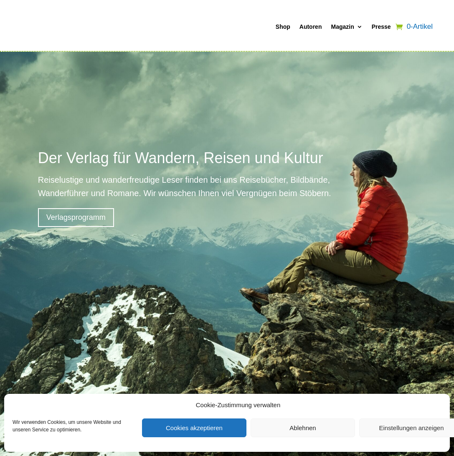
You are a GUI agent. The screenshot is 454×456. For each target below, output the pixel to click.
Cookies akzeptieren (194, 427)
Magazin (342, 26)
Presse (381, 26)
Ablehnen (302, 427)
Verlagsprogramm (76, 217)
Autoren (310, 26)
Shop (283, 26)
